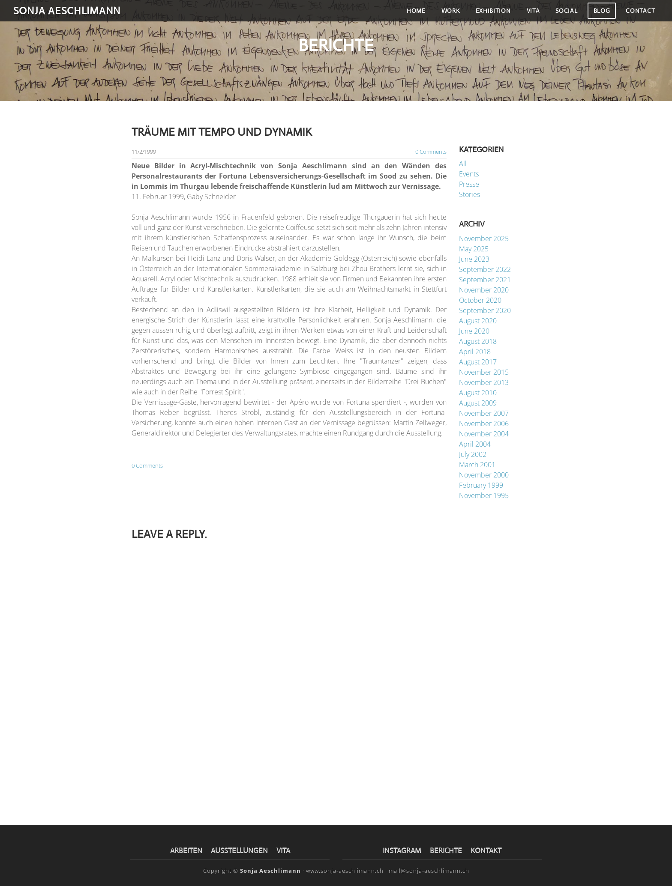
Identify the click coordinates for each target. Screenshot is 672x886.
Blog (597, 17)
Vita (529, 17)
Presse (469, 185)
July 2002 (472, 454)
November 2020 (484, 290)
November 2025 (484, 239)
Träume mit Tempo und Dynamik (222, 132)
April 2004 (475, 444)
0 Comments (431, 152)
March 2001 (477, 465)
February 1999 (481, 485)
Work (446, 17)
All (463, 164)
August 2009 (478, 403)
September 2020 (485, 311)
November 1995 (484, 496)
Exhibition (489, 17)
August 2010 (478, 393)
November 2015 (484, 372)
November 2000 (484, 475)
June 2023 (474, 259)
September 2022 (485, 269)
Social (562, 17)
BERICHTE (447, 851)
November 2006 (484, 424)
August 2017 (478, 362)
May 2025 (474, 249)
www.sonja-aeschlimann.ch (345, 871)
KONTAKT (486, 851)
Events (469, 174)
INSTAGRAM (402, 851)
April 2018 (475, 352)
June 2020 (474, 331)
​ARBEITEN (186, 851)
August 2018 (478, 341)
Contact (636, 17)
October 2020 (480, 300)
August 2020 (478, 321)
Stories (469, 195)
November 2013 (484, 383)
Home (412, 17)
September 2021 (485, 280)
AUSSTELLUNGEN (239, 851)
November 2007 (484, 413)
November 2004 (484, 434)
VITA (283, 851)
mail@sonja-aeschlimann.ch (429, 871)
